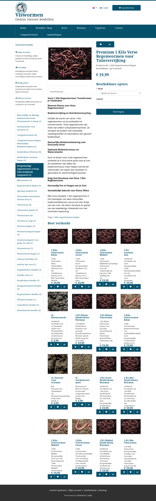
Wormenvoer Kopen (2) (28, 253)
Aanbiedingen (54, 34)
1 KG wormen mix (128, 252)
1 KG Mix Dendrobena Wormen (131, 380)
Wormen (81, 27)
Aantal (99, 99)
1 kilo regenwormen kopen (66, 217)
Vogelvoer (100, 27)
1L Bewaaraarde (58, 316)
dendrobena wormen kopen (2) (27, 159)
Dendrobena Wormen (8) (29, 152)
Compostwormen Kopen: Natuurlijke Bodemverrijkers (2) (29, 143)
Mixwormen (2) (24, 180)
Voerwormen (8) (25, 215)
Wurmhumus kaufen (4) (29, 310)
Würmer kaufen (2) (26, 299)
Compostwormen (29, 34)
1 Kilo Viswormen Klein (57, 252)
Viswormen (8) (24, 204)
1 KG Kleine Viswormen (106, 316)
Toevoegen (118, 111)
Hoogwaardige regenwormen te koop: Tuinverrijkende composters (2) (28, 170)
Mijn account (75, 490)
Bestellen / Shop (44, 27)
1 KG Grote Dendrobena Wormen (106, 380)
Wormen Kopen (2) (26, 226)
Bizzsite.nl (81, 495)
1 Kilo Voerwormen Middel (58, 443)
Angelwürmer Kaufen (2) (29, 269)
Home (23, 27)
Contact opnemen (58, 490)
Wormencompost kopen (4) (28, 233)
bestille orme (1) (25, 275)
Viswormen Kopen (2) (27, 210)
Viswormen (29, 15)
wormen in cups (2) (26, 220)
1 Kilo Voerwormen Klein (131, 317)
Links (89, 495)
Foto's (64, 27)
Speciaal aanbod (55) (27, 191)
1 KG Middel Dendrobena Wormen (106, 443)
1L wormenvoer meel (82, 380)
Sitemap (103, 490)
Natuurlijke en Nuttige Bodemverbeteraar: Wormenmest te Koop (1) (29, 118)
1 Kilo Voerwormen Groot (82, 443)
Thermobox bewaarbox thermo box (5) (28, 198)
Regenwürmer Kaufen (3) (29, 294)
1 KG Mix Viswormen (130, 441)
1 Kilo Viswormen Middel (106, 252)
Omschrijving (56, 91)
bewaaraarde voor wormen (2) (26, 128)
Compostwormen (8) (27, 135)
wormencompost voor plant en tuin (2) (28, 241)
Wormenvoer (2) (25, 248)
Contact (119, 27)
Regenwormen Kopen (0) (29, 185)
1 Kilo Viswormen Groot (81, 252)
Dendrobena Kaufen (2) (28, 280)
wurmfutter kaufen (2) (28, 305)
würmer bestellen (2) (27, 259)
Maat (100, 88)
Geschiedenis (90, 490)
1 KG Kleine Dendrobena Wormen (82, 317)
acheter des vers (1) (26, 264)
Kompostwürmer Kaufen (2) (29, 287)
